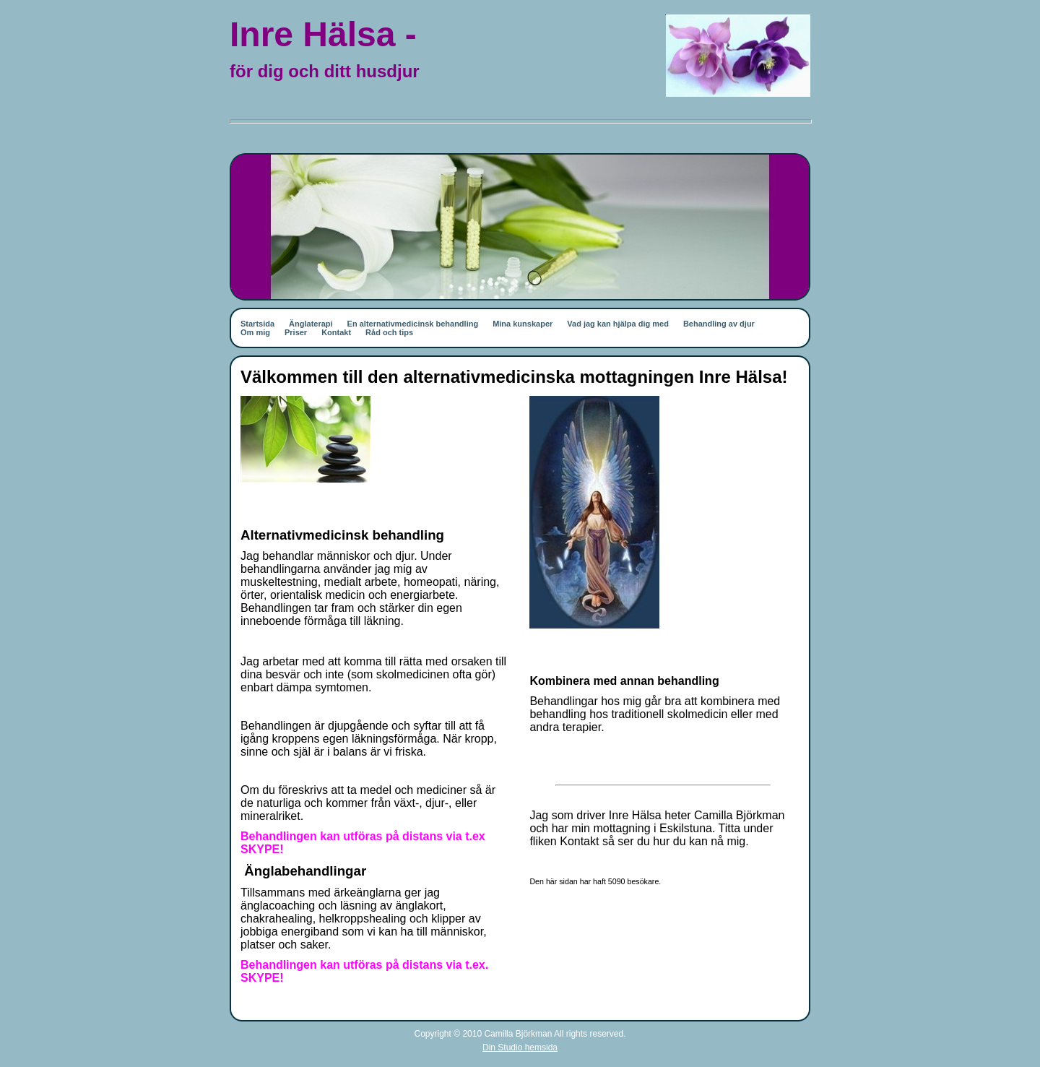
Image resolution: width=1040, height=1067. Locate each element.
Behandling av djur (719, 323)
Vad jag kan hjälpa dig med (618, 323)
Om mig (255, 332)
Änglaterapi (311, 323)
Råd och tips (389, 332)
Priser (296, 332)
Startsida (257, 323)
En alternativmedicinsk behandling (413, 323)
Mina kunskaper (522, 323)
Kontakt (336, 332)
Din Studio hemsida (520, 1047)
